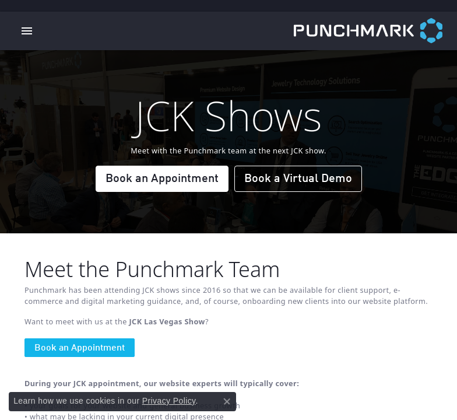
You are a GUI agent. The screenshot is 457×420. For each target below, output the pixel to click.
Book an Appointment (79, 348)
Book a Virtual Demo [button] (298, 179)
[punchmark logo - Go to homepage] (375, 31)
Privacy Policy (169, 400)
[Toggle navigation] (27, 31)
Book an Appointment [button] (162, 179)
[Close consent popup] (226, 401)
